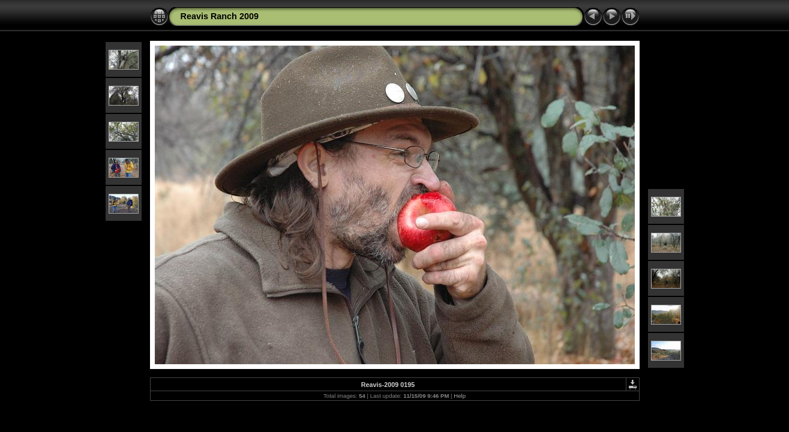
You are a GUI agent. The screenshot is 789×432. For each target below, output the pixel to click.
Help (460, 395)
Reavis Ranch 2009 (220, 16)
